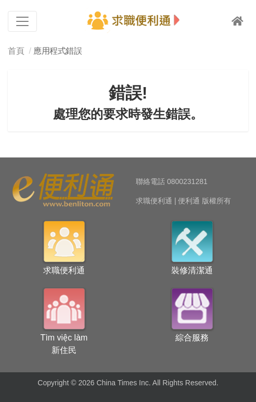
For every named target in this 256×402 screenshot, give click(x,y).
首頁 (16, 50)
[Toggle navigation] (22, 21)
